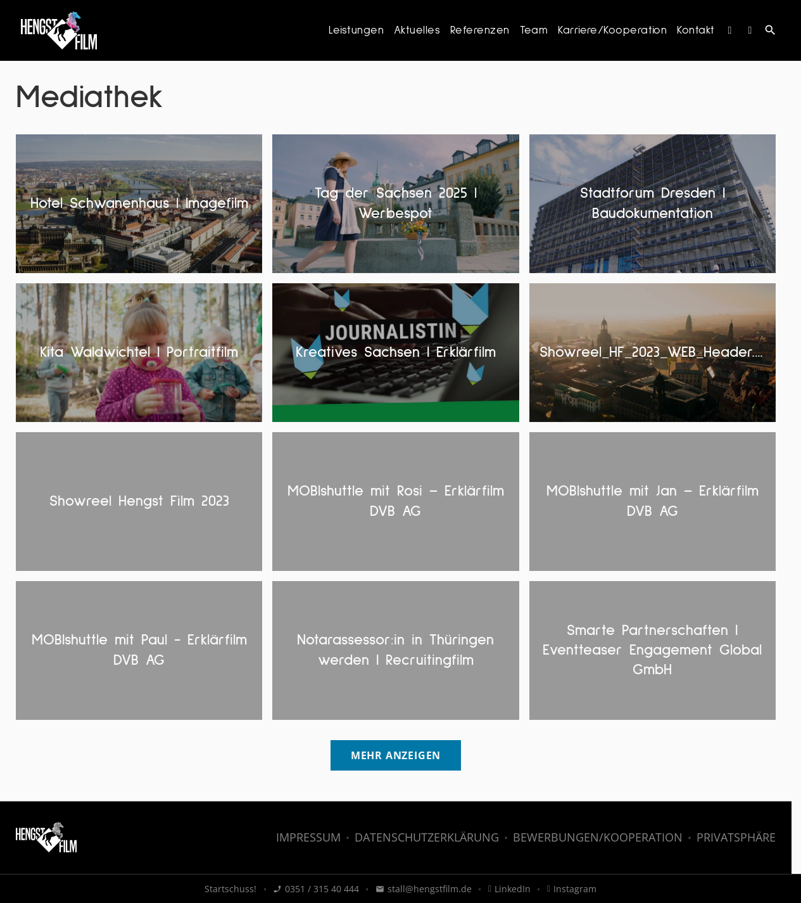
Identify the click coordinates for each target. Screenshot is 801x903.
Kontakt (695, 30)
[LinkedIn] (750, 30)
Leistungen (356, 30)
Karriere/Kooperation (612, 30)
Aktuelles (417, 30)
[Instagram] (730, 30)
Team (534, 30)
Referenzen (480, 30)
